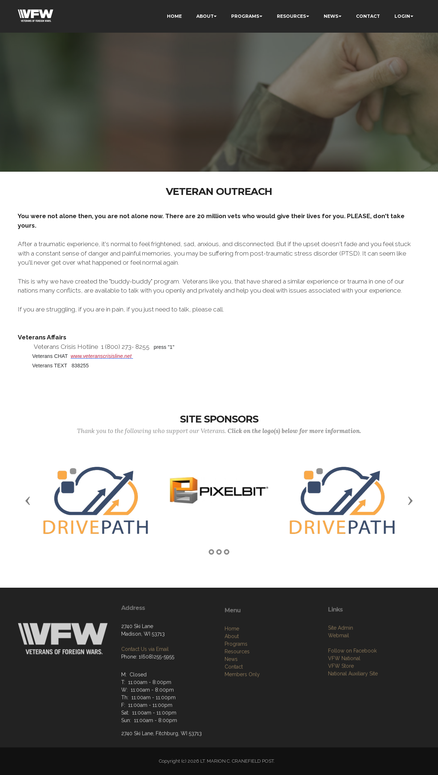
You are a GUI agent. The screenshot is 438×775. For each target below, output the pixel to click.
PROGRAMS (245, 16)
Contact (234, 695)
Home (232, 657)
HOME (174, 16)
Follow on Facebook (352, 676)
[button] (28, 500)
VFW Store (341, 691)
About (232, 664)
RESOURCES (291, 16)
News (231, 687)
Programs (236, 672)
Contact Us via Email (145, 669)
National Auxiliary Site (353, 699)
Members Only (242, 702)
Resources (237, 679)
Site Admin (340, 653)
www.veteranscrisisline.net (101, 356)
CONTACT (368, 16)
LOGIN (402, 16)
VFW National (344, 683)
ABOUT (205, 16)
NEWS (331, 16)
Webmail (338, 661)
